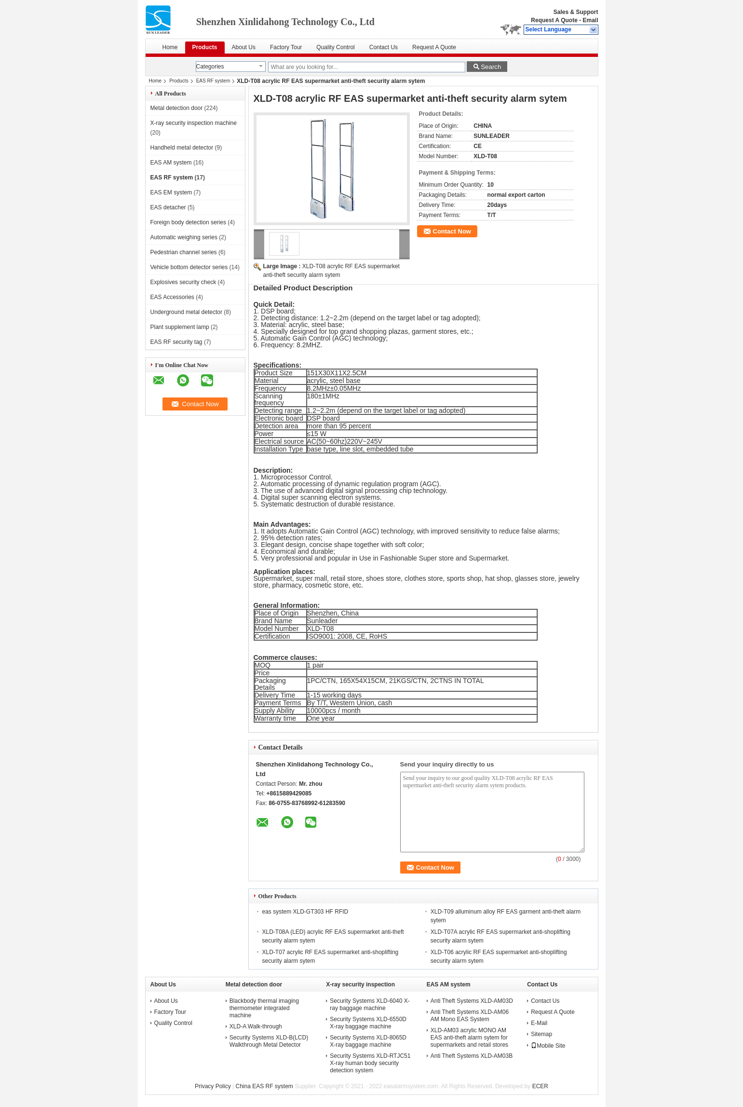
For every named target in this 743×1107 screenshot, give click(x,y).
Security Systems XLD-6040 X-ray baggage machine (369, 1004)
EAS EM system (171, 192)
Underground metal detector (186, 312)
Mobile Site (548, 1045)
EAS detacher (168, 207)
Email (590, 20)
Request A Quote (554, 20)
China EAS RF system (264, 1086)
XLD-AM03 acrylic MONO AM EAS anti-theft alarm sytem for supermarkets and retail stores (469, 1037)
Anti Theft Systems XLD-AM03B (472, 1055)
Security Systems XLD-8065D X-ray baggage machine (368, 1041)
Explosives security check (183, 282)
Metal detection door (176, 108)
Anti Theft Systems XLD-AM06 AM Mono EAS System (470, 1016)
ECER (540, 1086)
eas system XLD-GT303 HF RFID (305, 911)
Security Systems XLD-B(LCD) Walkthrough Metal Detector (269, 1041)
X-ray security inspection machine (193, 123)
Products (204, 47)
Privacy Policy (213, 1086)
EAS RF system (213, 80)
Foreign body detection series (188, 222)
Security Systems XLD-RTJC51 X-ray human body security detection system (370, 1063)
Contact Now (452, 231)
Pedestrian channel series (183, 252)
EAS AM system (171, 162)
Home (170, 47)
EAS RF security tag (176, 342)
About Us (244, 47)
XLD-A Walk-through (256, 1026)
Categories (210, 66)
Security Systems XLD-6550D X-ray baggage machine (368, 1023)
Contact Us (383, 47)
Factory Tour (286, 47)
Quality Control (335, 47)
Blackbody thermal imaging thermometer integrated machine (264, 1008)
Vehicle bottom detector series (189, 267)
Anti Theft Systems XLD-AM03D (472, 1001)
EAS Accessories (172, 297)
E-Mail (539, 1023)
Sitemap (541, 1034)
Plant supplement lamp (179, 327)
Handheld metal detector (182, 147)
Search (491, 66)
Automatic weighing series (183, 237)
